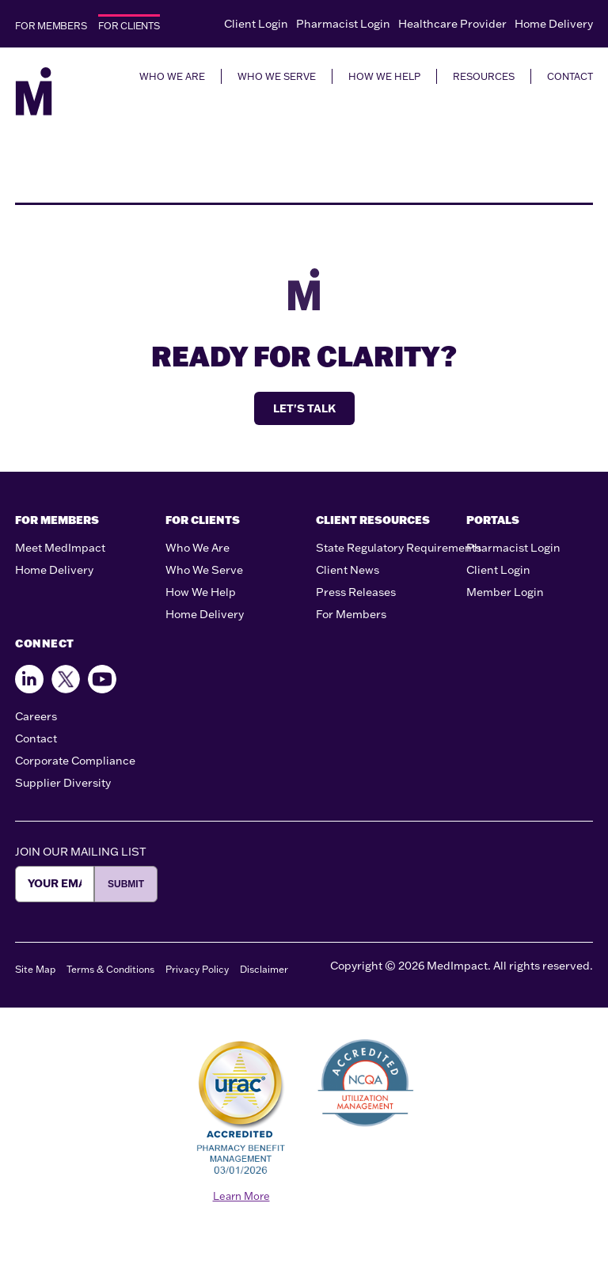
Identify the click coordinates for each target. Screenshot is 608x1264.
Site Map (35, 969)
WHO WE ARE (172, 76)
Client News (347, 570)
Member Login (505, 592)
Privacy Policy (197, 969)
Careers (36, 716)
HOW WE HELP (384, 76)
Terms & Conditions (110, 969)
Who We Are (197, 548)
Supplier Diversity (63, 783)
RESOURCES (484, 76)
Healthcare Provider (452, 24)
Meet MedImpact (60, 548)
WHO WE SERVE (277, 76)
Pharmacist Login (343, 24)
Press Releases (356, 592)
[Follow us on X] (65, 679)
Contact (36, 738)
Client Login (256, 24)
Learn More (241, 1196)
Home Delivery (554, 24)
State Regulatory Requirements (398, 548)
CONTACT (570, 76)
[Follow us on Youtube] (102, 679)
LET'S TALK (304, 408)
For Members (351, 614)
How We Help (200, 592)
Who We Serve (204, 570)
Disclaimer (264, 969)
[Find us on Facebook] (29, 679)
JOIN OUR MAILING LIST (80, 852)
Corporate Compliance (75, 760)
